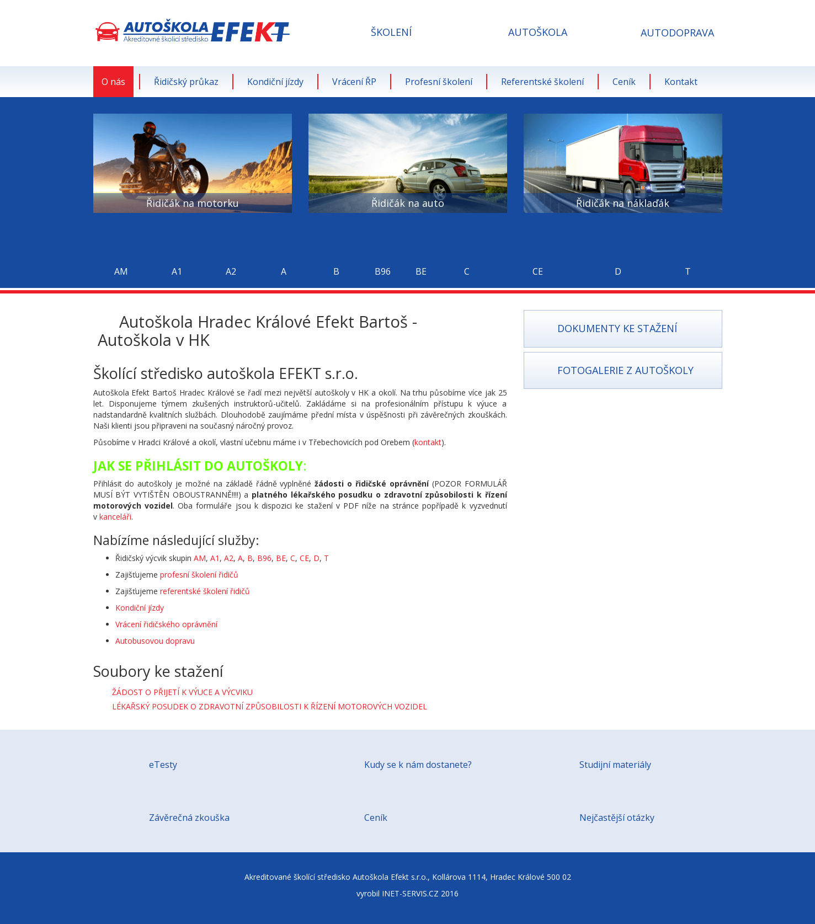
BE (281, 558)
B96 (264, 558)
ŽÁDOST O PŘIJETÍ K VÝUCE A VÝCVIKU (182, 692)
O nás (113, 82)
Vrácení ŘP (354, 82)
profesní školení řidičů (199, 574)
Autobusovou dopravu (155, 640)
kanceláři (115, 516)
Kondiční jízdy (275, 82)
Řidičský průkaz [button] (186, 82)
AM (200, 558)
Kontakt (680, 82)
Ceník (624, 82)
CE (304, 558)
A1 (215, 558)
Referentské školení (542, 82)
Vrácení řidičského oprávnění (166, 624)
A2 (228, 558)
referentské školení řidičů (205, 591)
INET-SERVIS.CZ (410, 893)
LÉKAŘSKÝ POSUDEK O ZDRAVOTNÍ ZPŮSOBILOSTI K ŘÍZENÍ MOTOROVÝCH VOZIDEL (269, 706)
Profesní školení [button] (438, 82)
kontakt (427, 442)
